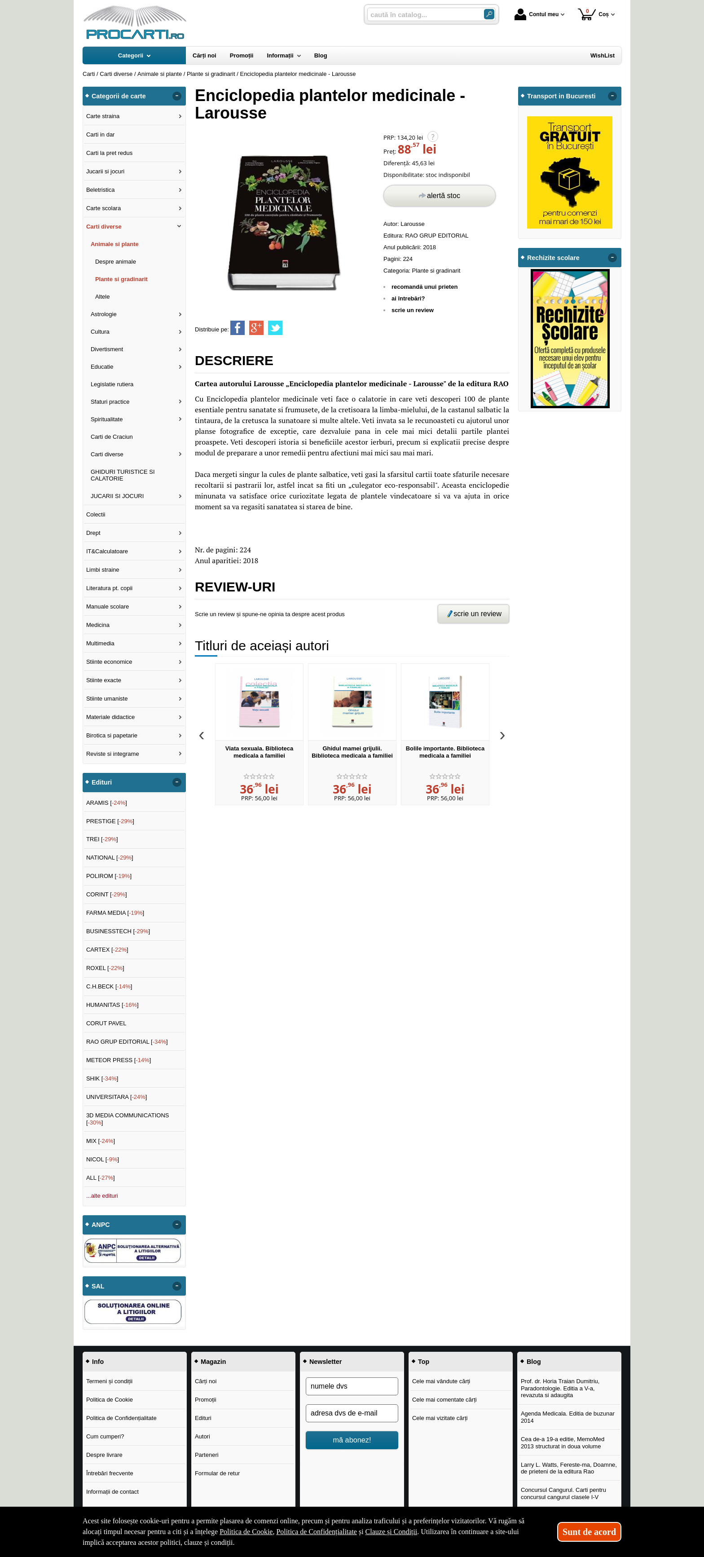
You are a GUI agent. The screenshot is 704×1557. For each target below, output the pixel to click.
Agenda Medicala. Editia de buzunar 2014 (568, 1417)
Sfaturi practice (110, 401)
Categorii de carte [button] (119, 96)
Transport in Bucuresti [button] (561, 96)
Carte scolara (103, 208)
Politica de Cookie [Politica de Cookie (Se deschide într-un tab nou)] (246, 1531)
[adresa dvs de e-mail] (352, 1413)
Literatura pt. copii (109, 588)
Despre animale (115, 261)
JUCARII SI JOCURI (117, 496)
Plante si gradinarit (436, 270)
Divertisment (107, 349)
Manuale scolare (107, 606)
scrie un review (413, 310)
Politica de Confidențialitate (121, 1418)
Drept (93, 532)
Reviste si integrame (112, 753)
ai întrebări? (408, 298)
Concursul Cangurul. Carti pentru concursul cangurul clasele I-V (563, 1493)
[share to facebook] (237, 328)
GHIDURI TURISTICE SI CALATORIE (123, 475)
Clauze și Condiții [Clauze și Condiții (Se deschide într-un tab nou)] (391, 1531)
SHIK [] (102, 1078)
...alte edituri (102, 1195)
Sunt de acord (589, 1532)
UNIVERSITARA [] (116, 1097)
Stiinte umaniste (107, 698)
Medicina (98, 625)
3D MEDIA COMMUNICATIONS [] (127, 1119)
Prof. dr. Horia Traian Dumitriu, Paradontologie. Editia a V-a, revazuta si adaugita (560, 1388)
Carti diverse (104, 226)
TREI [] (102, 839)
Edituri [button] (102, 782)
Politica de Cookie (109, 1399)
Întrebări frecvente (109, 1473)
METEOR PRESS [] (118, 1060)
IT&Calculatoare (107, 551)
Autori (202, 1436)
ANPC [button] (101, 1224)
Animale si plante (115, 244)
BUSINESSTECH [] (118, 931)
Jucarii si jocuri (105, 171)
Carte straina (102, 116)
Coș (593, 14)
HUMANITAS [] (112, 1004)
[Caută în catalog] (489, 14)
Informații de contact (112, 1491)
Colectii (96, 514)
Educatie (102, 366)
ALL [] (100, 1177)
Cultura (100, 331)
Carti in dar (100, 134)
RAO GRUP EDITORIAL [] (127, 1041)
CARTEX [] (107, 949)
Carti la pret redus (109, 153)
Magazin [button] (213, 1361)
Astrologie (104, 314)
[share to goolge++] (256, 328)
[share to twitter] (275, 328)
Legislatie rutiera (112, 384)
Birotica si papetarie (111, 735)
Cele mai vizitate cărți (440, 1418)
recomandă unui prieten (425, 286)
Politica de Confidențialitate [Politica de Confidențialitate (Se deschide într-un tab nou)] (316, 1531)
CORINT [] (106, 894)
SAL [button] (98, 1286)
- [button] (177, 96)
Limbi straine (102, 569)
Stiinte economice (109, 661)
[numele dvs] (352, 1386)
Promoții (205, 1399)
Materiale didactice (110, 717)
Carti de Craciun (112, 436)
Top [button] (423, 1361)
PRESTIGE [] (110, 821)
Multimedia (100, 643)
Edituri (203, 1418)
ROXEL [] (105, 968)
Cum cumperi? (105, 1436)
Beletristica (100, 189)
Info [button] (98, 1361)
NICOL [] (102, 1159)
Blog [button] (534, 1361)
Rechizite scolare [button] (553, 257)
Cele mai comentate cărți (444, 1399)
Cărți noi (205, 1381)
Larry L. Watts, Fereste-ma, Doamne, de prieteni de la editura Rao (569, 1468)
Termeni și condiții (109, 1381)
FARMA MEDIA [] (115, 912)
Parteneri (207, 1454)
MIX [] (100, 1141)
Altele (102, 296)
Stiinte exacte (103, 680)
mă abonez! (352, 1440)
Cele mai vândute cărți (441, 1381)
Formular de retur (217, 1473)
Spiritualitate (107, 419)
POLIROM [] (109, 876)
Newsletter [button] (325, 1361)
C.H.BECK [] (109, 986)
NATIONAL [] (109, 857)
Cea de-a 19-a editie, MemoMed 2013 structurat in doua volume (562, 1443)
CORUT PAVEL (106, 1023)
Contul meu (537, 14)
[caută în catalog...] (422, 14)
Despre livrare (104, 1454)
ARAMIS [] (106, 802)
